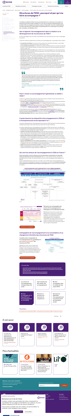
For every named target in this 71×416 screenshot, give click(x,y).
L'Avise (66, 6)
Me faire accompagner (25, 10)
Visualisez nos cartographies (27, 227)
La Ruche (52, 110)
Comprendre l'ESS (6, 6)
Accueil (4, 10)
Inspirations (33, 2)
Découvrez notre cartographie (27, 257)
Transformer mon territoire (53, 6)
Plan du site (46, 397)
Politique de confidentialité (49, 399)
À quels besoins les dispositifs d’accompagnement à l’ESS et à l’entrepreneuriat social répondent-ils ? (9, 28)
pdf (60, 316)
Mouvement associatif (33, 106)
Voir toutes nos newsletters (7, 386)
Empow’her (35, 110)
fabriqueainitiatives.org (63, 397)
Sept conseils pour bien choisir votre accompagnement (35, 273)
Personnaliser (28, 411)
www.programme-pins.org (63, 399)
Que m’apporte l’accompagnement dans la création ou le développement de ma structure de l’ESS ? (9, 19)
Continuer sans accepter (8, 396)
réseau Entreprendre (34, 102)
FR (55, 2)
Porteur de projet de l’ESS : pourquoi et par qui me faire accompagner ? (41, 10)
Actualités (26, 2)
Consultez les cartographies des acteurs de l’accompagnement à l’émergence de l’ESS (42, 267)
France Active (23, 105)
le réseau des (45, 106)
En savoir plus (6, 40)
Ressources (41, 2)
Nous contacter (26, 394)
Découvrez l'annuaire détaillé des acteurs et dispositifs (35, 272)
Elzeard (23, 87)
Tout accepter (18, 411)
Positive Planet (51, 111)
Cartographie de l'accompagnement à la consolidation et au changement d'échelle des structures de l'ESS (9, 37)
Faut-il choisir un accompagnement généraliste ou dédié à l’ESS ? (9, 24)
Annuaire (48, 2)
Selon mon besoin (17, 10)
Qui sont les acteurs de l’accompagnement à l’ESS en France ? (9, 32)
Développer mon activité (21, 6)
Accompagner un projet (37, 6)
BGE (27, 102)
